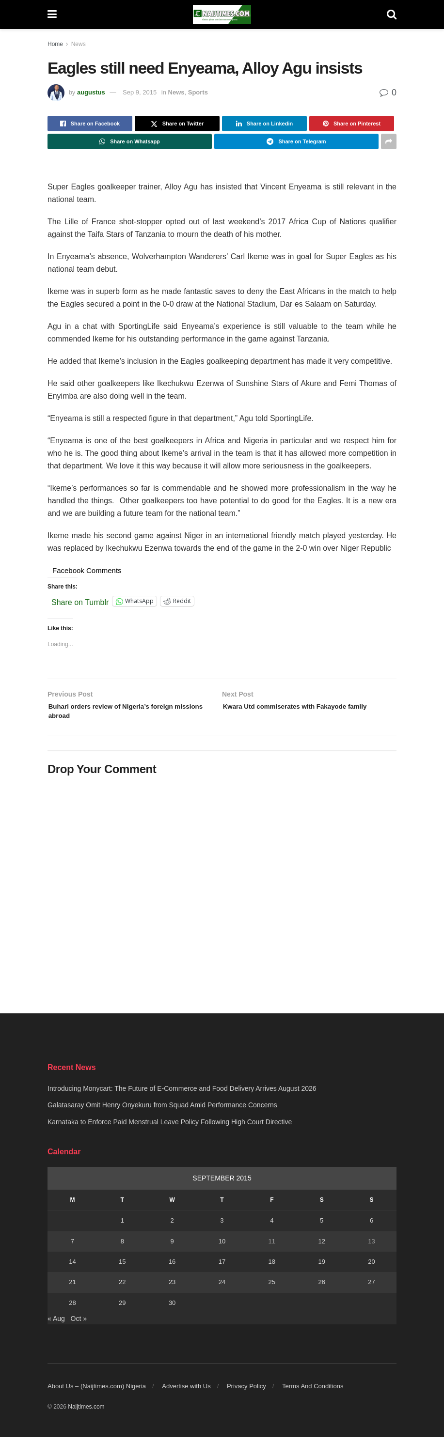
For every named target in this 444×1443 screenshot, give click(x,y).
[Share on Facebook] (90, 123)
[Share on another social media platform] (388, 141)
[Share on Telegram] (296, 141)
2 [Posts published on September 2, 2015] (172, 1226)
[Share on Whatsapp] (130, 141)
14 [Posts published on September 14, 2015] (72, 1267)
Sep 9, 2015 (140, 92)
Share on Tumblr (80, 601)
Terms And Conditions (312, 1392)
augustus (91, 92)
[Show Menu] (52, 14)
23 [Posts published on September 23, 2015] (172, 1287)
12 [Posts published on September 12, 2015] (321, 1247)
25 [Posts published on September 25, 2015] (272, 1287)
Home (55, 44)
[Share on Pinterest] (351, 123)
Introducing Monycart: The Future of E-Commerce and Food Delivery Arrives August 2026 (182, 1094)
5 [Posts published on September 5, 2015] (321, 1226)
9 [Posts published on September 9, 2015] (172, 1247)
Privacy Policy (246, 1392)
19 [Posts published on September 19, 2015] (321, 1267)
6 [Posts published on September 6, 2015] (371, 1226)
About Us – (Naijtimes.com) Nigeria (97, 1392)
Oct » (79, 1324)
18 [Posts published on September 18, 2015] (272, 1267)
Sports (198, 92)
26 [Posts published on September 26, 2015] (321, 1287)
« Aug (56, 1324)
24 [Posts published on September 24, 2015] (222, 1287)
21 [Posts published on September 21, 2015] (72, 1287)
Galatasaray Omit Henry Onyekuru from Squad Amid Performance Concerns (162, 1111)
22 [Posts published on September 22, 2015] (122, 1287)
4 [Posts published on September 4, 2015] (271, 1226)
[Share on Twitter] (177, 123)
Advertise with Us (186, 1392)
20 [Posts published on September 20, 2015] (371, 1267)
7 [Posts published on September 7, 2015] (72, 1247)
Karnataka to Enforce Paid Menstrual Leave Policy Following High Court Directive (170, 1128)
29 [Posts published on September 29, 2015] (122, 1308)
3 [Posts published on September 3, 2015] (221, 1226)
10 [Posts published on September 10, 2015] (222, 1247)
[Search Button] (391, 14)
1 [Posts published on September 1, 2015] (122, 1226)
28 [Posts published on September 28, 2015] (72, 1308)
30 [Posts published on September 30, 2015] (172, 1308)
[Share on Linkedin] (264, 123)
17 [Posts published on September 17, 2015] (222, 1267)
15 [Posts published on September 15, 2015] (122, 1267)
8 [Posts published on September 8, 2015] (122, 1247)
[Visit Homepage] (222, 14)
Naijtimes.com (86, 1412)
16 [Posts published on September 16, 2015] (172, 1267)
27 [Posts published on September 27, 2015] (371, 1287)
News (78, 44)
